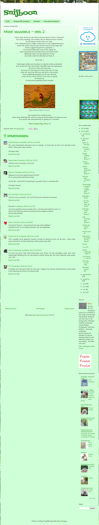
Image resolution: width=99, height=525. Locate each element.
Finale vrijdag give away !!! (85, 156)
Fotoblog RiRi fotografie (21, 21)
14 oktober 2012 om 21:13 (21, 266)
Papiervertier (86, 232)
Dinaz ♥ (11, 172)
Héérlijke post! (85, 197)
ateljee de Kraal (86, 488)
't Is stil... (85, 247)
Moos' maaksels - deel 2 (86, 252)
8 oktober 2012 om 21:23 (27, 160)
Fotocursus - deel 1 (86, 257)
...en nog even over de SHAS (85, 203)
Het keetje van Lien (86, 405)
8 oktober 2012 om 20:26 (30, 142)
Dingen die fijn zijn (88, 418)
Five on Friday (91, 409)
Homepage (40, 309)
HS (9, 266)
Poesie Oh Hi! (13, 236)
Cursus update (85, 163)
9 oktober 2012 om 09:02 (23, 222)
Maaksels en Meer (87, 464)
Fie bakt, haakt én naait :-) (87, 377)
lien (9, 194)
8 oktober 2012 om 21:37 (21, 194)
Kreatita (84, 476)
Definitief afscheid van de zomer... (86, 238)
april (85, 292)
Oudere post (69, 309)
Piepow (84, 453)
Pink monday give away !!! (86, 219)
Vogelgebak (91, 467)
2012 (83, 131)
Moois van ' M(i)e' (87, 390)
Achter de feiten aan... (86, 227)
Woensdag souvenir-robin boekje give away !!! (86, 188)
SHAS (84, 244)
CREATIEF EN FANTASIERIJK (87, 431)
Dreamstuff (85, 441)
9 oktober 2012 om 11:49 (29, 236)
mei (84, 289)
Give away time (90, 444)
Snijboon (20, 13)
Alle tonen (92, 498)
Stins (10, 222)
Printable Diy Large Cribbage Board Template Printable (88, 435)
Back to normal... (86, 144)
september (87, 274)
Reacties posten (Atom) (45, 315)
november (86, 134)
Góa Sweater (91, 381)
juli (84, 284)
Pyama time (90, 455)
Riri (91, 304)
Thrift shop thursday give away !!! (86, 170)
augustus (86, 279)
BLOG (7, 21)
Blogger (64, 521)
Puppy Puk (90, 491)
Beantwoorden (14, 154)
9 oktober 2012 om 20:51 (31, 250)
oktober (86, 138)
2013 (83, 128)
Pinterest (37, 21)
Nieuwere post (10, 309)
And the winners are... (86, 149)
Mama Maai (12, 160)
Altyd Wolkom (13, 142)
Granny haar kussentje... (86, 179)
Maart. (90, 420)
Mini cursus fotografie (51, 21)
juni (84, 287)
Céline (90, 478)
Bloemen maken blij (85, 269)
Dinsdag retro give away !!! (85, 211)
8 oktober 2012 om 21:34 (24, 172)
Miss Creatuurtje (14, 250)
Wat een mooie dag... (85, 263)
